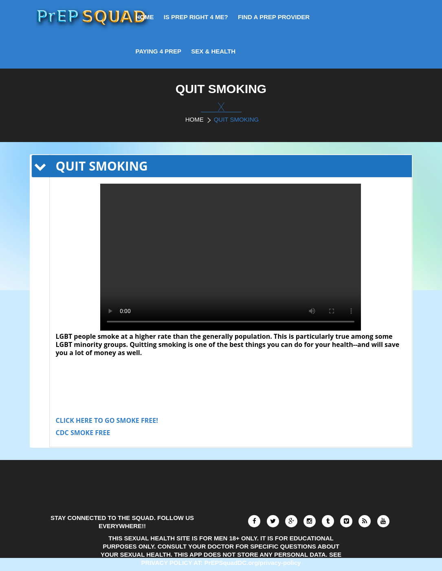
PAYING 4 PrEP (159, 51)
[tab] (230, 166)
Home (194, 119)
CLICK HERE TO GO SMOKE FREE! (107, 420)
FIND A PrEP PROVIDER (274, 16)
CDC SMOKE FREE (83, 432)
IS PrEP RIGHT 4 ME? (196, 16)
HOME (145, 16)
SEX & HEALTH (213, 51)
